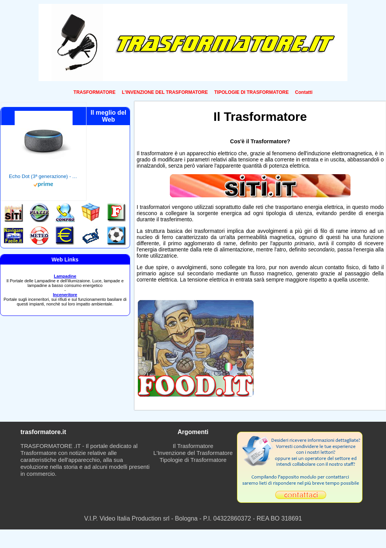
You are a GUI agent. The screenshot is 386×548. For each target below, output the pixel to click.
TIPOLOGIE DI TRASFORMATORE (251, 92)
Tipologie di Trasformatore (193, 459)
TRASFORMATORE (94, 92)
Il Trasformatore (193, 446)
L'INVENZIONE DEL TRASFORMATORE (165, 92)
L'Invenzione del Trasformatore (192, 453)
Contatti (303, 92)
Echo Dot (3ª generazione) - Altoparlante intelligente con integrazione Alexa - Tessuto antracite (43, 176)
